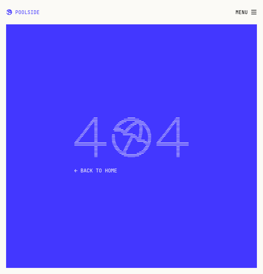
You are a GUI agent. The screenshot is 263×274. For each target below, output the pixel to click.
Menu (246, 12)
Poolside (23, 12)
